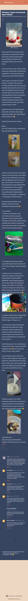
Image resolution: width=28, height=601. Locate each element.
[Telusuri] (26, 2)
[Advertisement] (14, 578)
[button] (3, 19)
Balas (8, 467)
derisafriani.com (8, 2)
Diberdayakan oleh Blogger (14, 596)
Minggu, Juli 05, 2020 (18, 470)
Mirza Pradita (10, 520)
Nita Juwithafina (11, 508)
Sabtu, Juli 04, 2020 (15, 456)
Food (3, 444)
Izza (8, 496)
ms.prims (9, 484)
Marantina (10, 470)
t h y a (8, 456)
